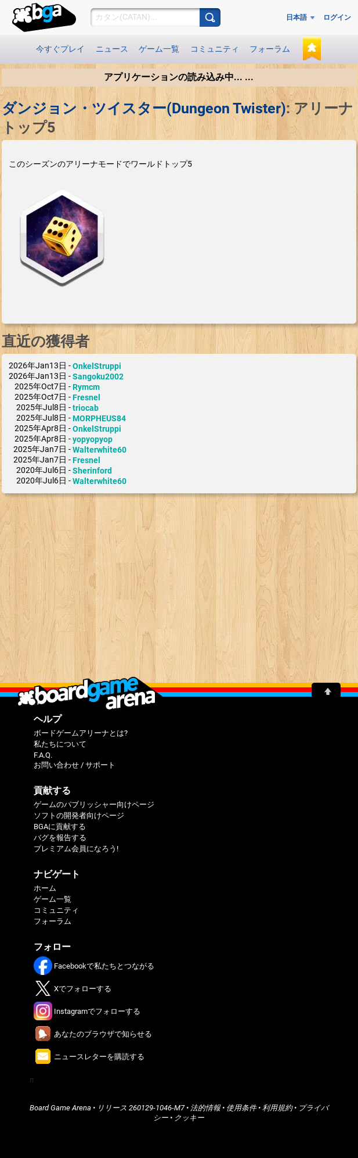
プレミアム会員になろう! (76, 848)
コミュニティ (214, 48)
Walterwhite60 (99, 449)
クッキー (189, 1117)
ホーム (45, 888)
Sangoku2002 (98, 376)
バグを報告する (60, 837)
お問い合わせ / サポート (74, 765)
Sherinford (92, 470)
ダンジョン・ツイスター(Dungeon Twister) (144, 108)
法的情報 (205, 1107)
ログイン (337, 17)
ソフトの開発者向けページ (79, 815)
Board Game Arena (60, 1107)
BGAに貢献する (60, 826)
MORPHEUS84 (99, 418)
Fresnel (86, 397)
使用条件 (241, 1107)
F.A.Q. (43, 755)
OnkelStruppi (97, 366)
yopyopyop (93, 439)
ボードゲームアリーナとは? (81, 733)
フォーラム (269, 48)
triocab (86, 408)
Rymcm (86, 387)
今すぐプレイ (60, 48)
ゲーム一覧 (159, 48)
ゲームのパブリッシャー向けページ (94, 804)
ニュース (112, 48)
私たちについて (60, 744)
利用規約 (277, 1107)
